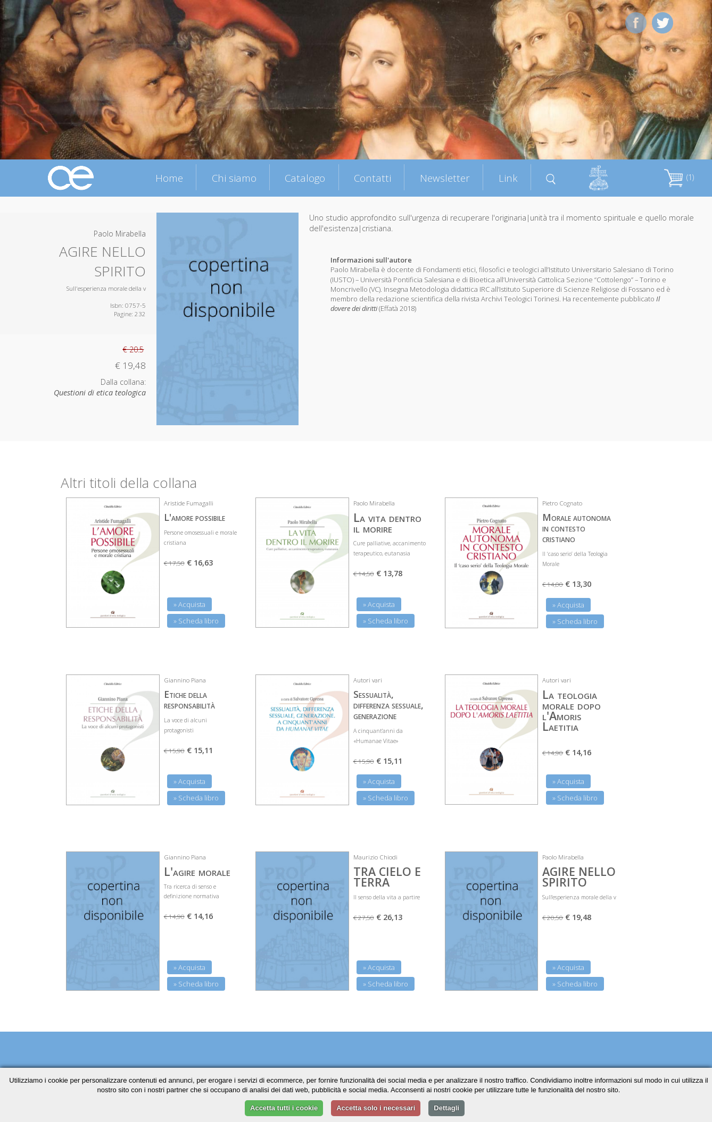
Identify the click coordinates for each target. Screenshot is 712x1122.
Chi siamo (234, 177)
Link (508, 177)
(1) (679, 177)
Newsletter (445, 177)
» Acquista (189, 604)
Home (169, 177)
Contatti (372, 177)
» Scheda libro (196, 621)
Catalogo (305, 177)
